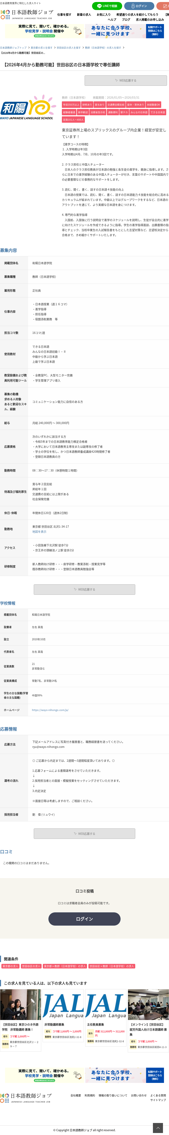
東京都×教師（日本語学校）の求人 (65, 966)
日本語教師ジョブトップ (13, 47)
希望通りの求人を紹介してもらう (137, 14)
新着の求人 (84, 14)
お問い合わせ (139, 1096)
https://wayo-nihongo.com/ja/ (50, 710)
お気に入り (104, 14)
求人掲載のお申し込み (150, 19)
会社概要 (76, 1096)
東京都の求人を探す (41, 47)
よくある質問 (158, 1096)
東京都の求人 (10, 966)
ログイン (84, 919)
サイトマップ (158, 1100)
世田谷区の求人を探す (69, 47)
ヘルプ (112, 19)
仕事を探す (64, 14)
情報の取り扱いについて (113, 1096)
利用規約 (90, 1096)
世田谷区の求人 (31, 966)
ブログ (126, 19)
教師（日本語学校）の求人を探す (103, 47)
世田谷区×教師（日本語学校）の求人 (112, 966)
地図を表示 (39, 531)
